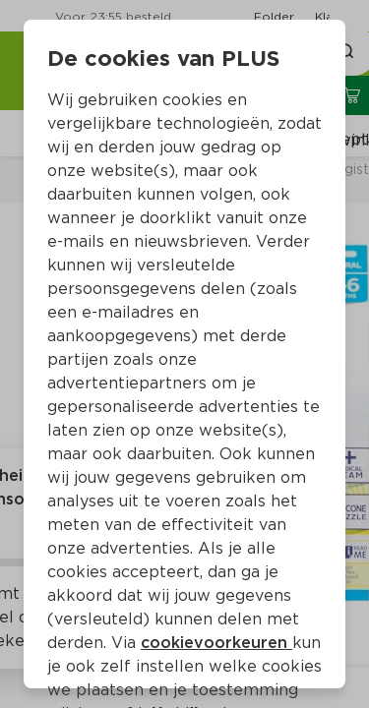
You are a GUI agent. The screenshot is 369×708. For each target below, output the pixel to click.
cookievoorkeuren (216, 642)
